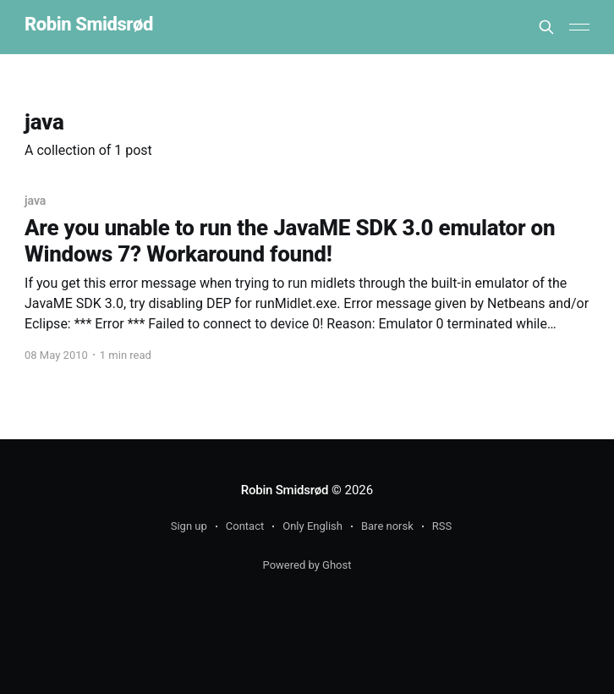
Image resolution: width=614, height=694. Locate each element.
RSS (442, 526)
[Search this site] (546, 27)
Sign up (189, 526)
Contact (245, 526)
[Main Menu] (579, 27)
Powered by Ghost (307, 565)
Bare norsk (387, 526)
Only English (312, 526)
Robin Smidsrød (89, 25)
